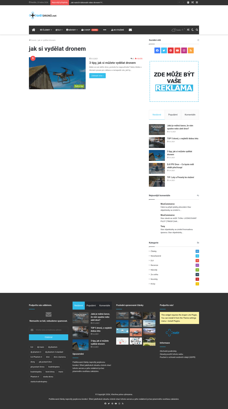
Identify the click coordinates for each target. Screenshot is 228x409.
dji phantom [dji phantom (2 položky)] (52, 347)
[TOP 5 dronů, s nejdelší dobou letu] (157, 142)
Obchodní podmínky (168, 351)
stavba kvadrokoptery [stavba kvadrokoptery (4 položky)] (39, 382)
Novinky (154, 279)
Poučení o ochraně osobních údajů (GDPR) (177, 357)
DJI (58, 30)
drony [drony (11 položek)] (33, 362)
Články (154, 251)
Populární (173, 114)
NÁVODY (71, 30)
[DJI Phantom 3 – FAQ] (149, 341)
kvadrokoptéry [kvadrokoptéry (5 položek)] (36, 372)
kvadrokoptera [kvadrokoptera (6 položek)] (53, 367)
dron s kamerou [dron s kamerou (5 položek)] (60, 357)
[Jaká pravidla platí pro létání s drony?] (122, 340)
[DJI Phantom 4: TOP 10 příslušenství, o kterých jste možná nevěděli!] (136, 340)
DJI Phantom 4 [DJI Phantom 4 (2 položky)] (36, 357)
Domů (32, 40)
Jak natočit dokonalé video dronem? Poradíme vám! (92, 2)
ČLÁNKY (45, 30)
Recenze (154, 265)
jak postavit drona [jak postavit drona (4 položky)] (37, 367)
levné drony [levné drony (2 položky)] (50, 372)
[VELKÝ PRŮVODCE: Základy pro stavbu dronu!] (122, 330)
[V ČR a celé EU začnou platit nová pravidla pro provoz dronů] (149, 323)
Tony (163, 226)
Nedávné (157, 114)
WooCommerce (168, 204)
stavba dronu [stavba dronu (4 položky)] (48, 377)
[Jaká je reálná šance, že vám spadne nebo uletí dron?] (157, 129)
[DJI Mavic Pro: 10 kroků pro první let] (136, 332)
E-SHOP (89, 30)
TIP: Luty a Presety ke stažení (180, 177)
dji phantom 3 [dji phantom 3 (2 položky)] (36, 352)
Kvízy (153, 284)
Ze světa (154, 274)
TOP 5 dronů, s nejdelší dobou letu (182, 138)
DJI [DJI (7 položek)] (32, 347)
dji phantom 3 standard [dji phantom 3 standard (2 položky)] (54, 352)
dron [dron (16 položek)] (48, 357)
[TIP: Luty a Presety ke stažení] (157, 181)
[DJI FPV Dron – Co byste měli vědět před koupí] (157, 168)
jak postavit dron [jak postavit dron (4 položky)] (45, 362)
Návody (154, 270)
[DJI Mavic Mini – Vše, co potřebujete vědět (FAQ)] (149, 331)
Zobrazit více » (97, 76)
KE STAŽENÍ (117, 30)
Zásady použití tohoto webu (171, 354)
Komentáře (190, 114)
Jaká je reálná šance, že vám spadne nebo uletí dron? (100, 317)
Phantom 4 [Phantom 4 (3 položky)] (35, 377)
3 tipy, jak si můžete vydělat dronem (112, 63)
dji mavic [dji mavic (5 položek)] (40, 347)
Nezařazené (156, 256)
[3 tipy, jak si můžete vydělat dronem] (57, 73)
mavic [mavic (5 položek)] (61, 372)
